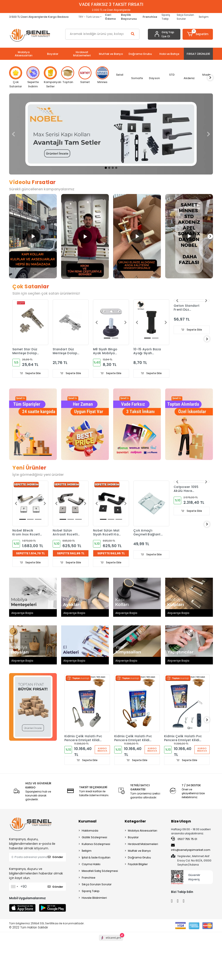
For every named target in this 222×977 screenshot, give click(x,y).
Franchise (88, 878)
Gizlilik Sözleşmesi (94, 838)
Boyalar (133, 838)
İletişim (204, 17)
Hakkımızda (90, 831)
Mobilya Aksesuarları (142, 831)
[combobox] (14, 887)
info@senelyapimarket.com (190, 848)
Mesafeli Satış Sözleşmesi (100, 871)
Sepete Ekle (30, 373)
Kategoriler (135, 821)
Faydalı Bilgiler (138, 865)
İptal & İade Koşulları (96, 858)
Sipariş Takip (166, 17)
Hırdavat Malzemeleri (143, 844)
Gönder (55, 857)
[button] (198, 34)
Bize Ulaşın (181, 821)
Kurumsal (87, 821)
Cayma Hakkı (91, 865)
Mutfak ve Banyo (139, 851)
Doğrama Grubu (139, 858)
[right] (213, 78)
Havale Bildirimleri (94, 898)
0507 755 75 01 (184, 839)
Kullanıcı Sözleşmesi (96, 844)
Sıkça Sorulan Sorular (185, 17)
